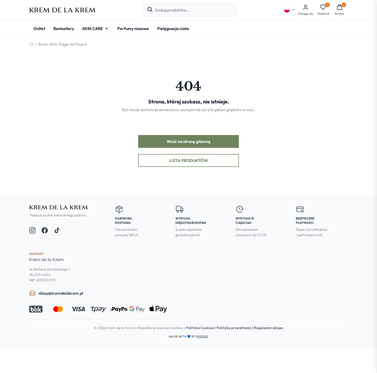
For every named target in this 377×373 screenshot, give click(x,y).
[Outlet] (39, 28)
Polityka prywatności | (235, 328)
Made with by (188, 336)
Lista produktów (188, 160)
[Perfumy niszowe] (133, 28)
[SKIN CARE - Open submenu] (95, 28)
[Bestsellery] (63, 28)
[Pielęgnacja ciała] (173, 28)
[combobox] (193, 10)
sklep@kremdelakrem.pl (56, 293)
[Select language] (289, 10)
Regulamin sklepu (268, 328)
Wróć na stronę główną (188, 141)
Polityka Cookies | (201, 328)
